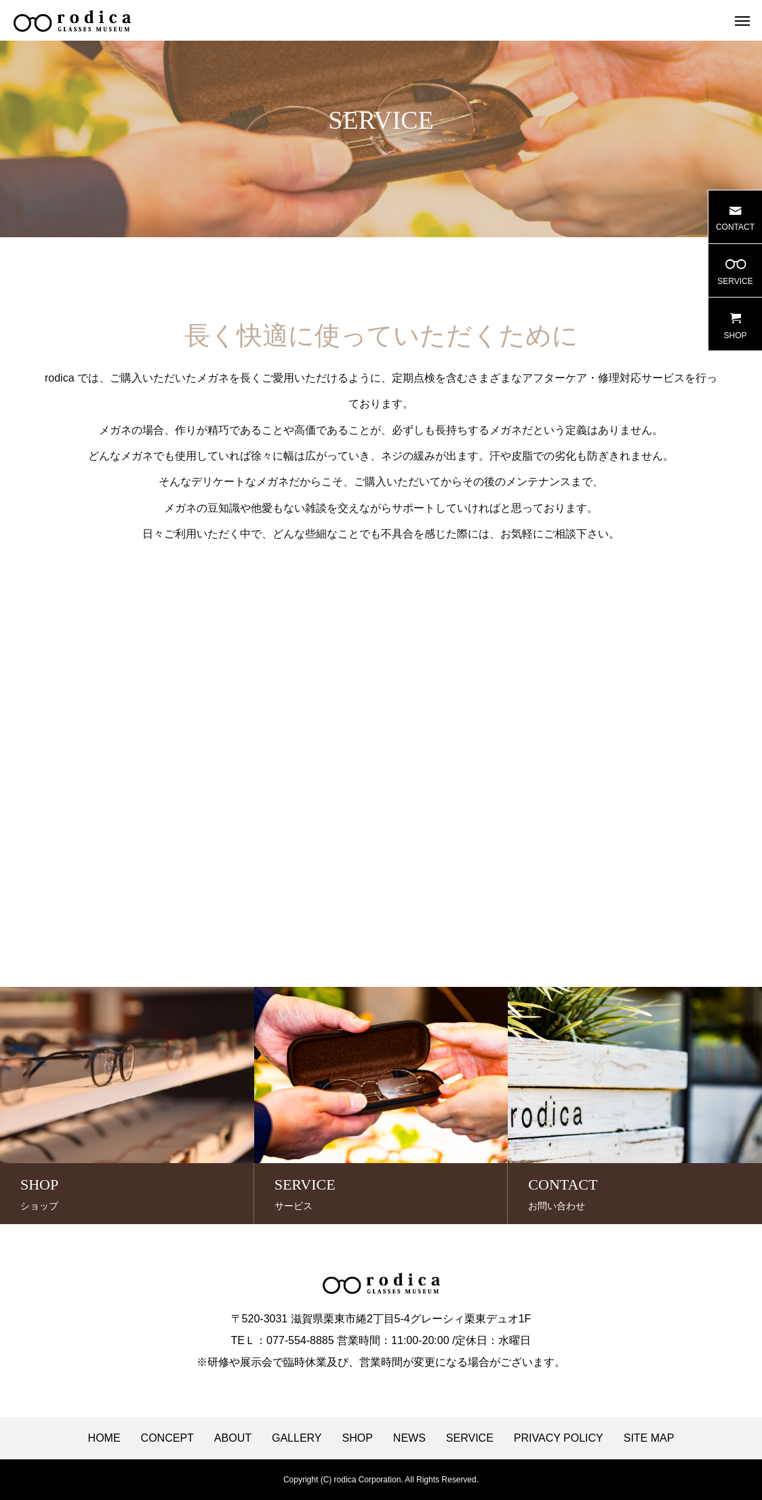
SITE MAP (649, 1438)
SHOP (357, 1438)
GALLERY (297, 1438)
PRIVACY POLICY (558, 1438)
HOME (104, 1438)
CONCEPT (167, 1438)
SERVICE (470, 1438)
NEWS (409, 1438)
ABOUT (233, 1438)
